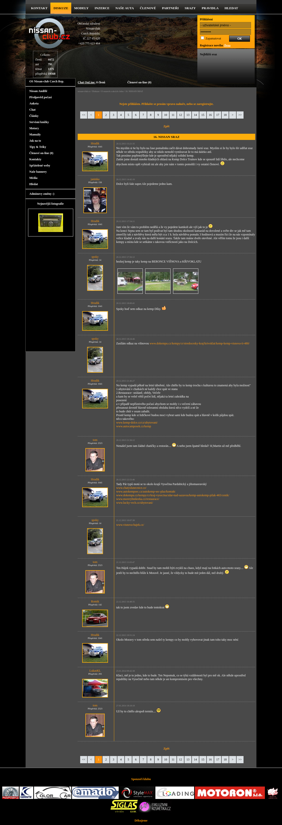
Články (33, 116)
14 (195, 115)
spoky (95, 257)
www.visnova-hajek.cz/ (130, 525)
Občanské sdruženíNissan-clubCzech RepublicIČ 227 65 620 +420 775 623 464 (88, 33)
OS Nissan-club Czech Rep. (46, 81)
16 (210, 115)
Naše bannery (38, 171)
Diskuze (96, 91)
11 (173, 115)
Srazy (190, 8)
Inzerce (102, 8)
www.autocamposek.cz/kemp (133, 426)
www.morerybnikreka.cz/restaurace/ (137, 499)
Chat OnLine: (87, 82)
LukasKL (95, 670)
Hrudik (95, 143)
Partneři (170, 8)
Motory (34, 128)
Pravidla (210, 8)
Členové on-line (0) (139, 82)
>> (240, 115)
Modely (81, 8)
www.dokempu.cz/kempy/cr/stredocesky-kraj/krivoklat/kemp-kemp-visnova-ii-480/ (199, 343)
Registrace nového (215, 45)
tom (95, 440)
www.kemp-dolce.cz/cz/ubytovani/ (137, 422)
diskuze (60, 8)
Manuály (35, 134)
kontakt (39, 8)
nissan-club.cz (84, 91)
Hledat (231, 8)
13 (187, 115)
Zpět (167, 126)
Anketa (33, 103)
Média (33, 178)
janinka (95, 179)
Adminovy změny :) (41, 194)
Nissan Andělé (38, 91)
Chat (32, 109)
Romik (95, 601)
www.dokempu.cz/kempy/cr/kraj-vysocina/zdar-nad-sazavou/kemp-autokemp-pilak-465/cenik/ (172, 495)
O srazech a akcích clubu (112, 91)
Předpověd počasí (40, 97)
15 (202, 115)
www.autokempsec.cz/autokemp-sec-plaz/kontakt (145, 491)
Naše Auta (124, 8)
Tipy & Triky (37, 147)
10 (165, 115)
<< (83, 115)
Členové (148, 8)
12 (180, 115)
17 (217, 115)
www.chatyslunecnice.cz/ (131, 488)
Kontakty (35, 159)
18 (225, 115)
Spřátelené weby (39, 165)
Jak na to (35, 140)
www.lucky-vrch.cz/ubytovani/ (134, 502)
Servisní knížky (39, 122)
